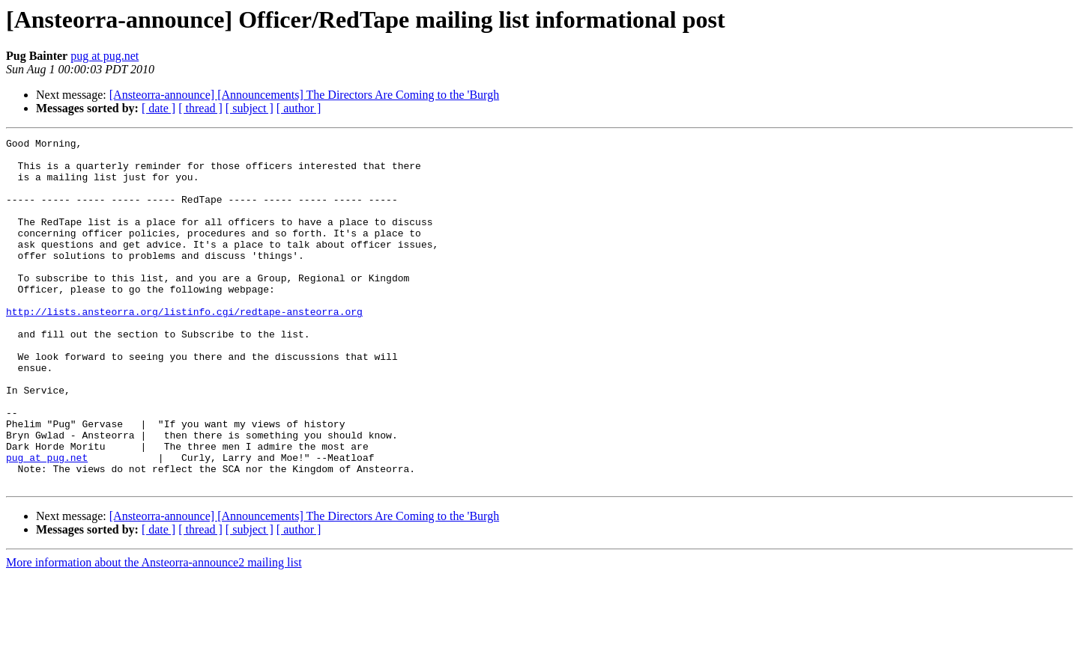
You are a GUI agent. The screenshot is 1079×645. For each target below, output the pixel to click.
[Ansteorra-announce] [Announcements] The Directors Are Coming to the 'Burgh (304, 94)
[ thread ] (200, 108)
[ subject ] (249, 108)
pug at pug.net (104, 55)
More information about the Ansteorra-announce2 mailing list (154, 632)
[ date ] (158, 108)
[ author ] (298, 108)
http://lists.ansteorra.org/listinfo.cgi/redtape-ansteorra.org (184, 347)
